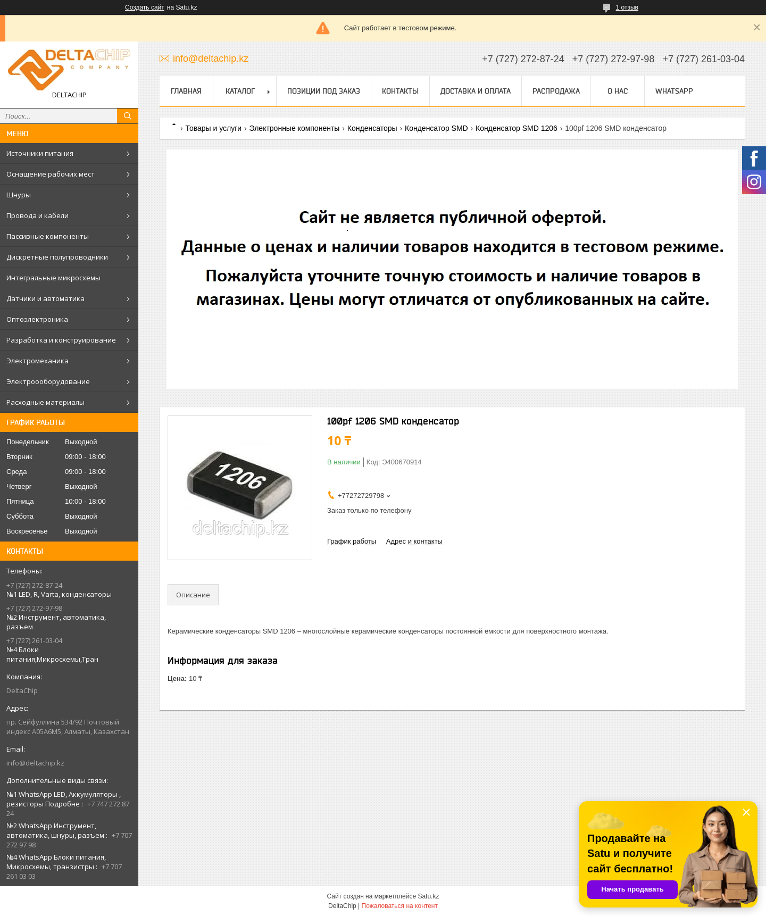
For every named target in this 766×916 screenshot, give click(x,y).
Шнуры (18, 194)
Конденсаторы (372, 128)
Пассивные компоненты (47, 236)
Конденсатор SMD (436, 128)
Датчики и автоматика (45, 298)
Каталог (240, 91)
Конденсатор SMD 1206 (516, 128)
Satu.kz (428, 896)
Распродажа (556, 91)
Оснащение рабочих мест (50, 174)
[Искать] (127, 116)
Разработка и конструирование (61, 340)
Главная (186, 91)
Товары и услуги (213, 128)
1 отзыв (627, 7)
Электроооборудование (48, 381)
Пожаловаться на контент (400, 906)
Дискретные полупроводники (57, 257)
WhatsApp (674, 91)
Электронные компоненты (294, 128)
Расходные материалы (45, 402)
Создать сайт (144, 7)
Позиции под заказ (323, 91)
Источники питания (39, 153)
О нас (617, 91)
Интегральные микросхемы (53, 277)
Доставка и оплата (475, 91)
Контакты (400, 91)
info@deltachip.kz (35, 763)
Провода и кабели (37, 215)
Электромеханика (37, 360)
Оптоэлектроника (37, 319)
